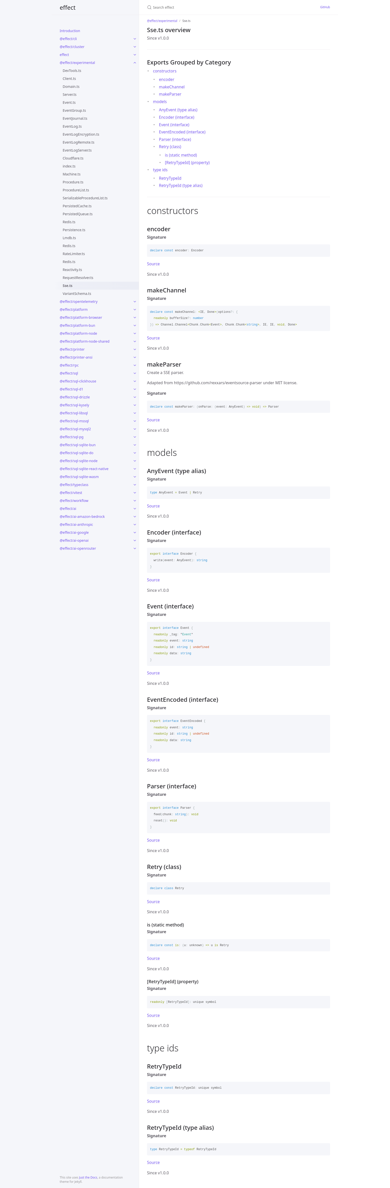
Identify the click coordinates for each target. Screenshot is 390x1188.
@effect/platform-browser (81, 317)
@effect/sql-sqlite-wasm (79, 476)
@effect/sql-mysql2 (75, 429)
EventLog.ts (72, 126)
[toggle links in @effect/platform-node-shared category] (135, 341)
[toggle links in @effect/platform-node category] (135, 333)
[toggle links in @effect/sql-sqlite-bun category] (135, 445)
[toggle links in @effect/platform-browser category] (135, 318)
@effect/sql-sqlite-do (77, 452)
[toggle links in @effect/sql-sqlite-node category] (135, 461)
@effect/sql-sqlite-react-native (84, 468)
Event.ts (69, 102)
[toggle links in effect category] (135, 55)
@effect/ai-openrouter (78, 548)
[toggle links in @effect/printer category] (135, 349)
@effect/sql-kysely (74, 405)
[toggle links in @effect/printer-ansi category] (135, 357)
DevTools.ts (72, 70)
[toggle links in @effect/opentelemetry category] (135, 302)
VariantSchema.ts (77, 293)
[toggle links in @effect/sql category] (135, 373)
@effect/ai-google (74, 532)
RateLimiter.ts (74, 253)
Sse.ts (67, 285)
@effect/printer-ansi (76, 357)
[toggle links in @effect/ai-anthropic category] (135, 525)
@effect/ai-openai (74, 540)
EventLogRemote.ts (79, 142)
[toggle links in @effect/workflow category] (135, 501)
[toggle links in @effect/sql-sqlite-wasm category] (135, 477)
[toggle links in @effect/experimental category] (135, 63)
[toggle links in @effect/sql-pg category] (135, 437)
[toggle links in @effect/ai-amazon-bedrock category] (135, 517)
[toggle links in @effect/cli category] (135, 39)
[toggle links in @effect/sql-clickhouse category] (135, 381)
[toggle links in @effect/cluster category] (135, 47)
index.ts (69, 166)
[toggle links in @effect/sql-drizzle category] (135, 397)
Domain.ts (71, 86)
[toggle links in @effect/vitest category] (135, 493)
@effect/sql (69, 373)
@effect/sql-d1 (71, 389)
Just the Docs (88, 1177)
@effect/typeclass (74, 484)
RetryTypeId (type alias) (180, 185)
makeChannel (172, 87)
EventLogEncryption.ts (81, 134)
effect (68, 7)
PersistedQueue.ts (78, 214)
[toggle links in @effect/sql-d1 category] (135, 389)
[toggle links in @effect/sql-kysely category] (135, 405)
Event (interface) (174, 124)
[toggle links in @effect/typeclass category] (135, 485)
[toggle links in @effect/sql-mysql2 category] (135, 429)
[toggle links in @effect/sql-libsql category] (135, 413)
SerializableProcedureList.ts (85, 198)
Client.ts (69, 78)
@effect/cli (68, 38)
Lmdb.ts (69, 237)
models (160, 101)
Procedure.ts (73, 182)
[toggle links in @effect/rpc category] (135, 365)
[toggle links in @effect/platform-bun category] (135, 325)
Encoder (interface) (176, 117)
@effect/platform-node (78, 333)
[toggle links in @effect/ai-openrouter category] (135, 548)
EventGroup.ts (74, 110)
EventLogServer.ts (77, 150)
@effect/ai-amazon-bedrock (82, 516)
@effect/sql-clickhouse (78, 381)
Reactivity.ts (72, 269)
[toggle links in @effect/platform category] (135, 310)
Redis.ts (69, 221)
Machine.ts (72, 174)
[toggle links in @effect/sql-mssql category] (135, 421)
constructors (165, 71)
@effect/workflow (74, 500)
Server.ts (69, 94)
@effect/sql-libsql (74, 413)
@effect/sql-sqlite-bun (78, 444)
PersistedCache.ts (77, 206)
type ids (160, 169)
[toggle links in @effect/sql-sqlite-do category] (135, 453)
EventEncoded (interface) (182, 132)
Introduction (70, 30)
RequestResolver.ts (78, 277)
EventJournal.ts (75, 118)
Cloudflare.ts (73, 158)
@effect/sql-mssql (74, 421)
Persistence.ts (74, 229)
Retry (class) (170, 146)
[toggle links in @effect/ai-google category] (135, 533)
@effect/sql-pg (72, 436)
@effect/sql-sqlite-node (79, 460)
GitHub (325, 7)
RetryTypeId (170, 178)
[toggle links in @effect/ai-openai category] (135, 540)
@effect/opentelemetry (79, 301)
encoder (166, 79)
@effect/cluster (72, 46)
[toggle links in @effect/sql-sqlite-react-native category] (135, 469)
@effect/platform (74, 309)
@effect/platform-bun (77, 325)
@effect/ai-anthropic (76, 524)
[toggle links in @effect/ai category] (135, 509)
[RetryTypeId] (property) (187, 162)
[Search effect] (195, 7)
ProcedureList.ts (76, 190)
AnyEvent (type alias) (178, 109)
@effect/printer (72, 349)
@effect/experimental (77, 62)
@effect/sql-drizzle (75, 397)
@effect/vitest (71, 492)
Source (153, 264)
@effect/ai (68, 508)
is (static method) (181, 155)
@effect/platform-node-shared (84, 341)
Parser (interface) (175, 139)
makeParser (170, 94)
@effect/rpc (69, 365)
